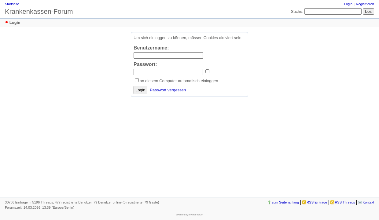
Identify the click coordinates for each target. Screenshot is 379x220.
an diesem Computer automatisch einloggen (179, 81)
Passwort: (145, 64)
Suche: (297, 11)
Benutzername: (151, 47)
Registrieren (365, 4)
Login (348, 4)
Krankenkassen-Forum (39, 11)
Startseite (12, 4)
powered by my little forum (189, 214)
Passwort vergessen (168, 90)
